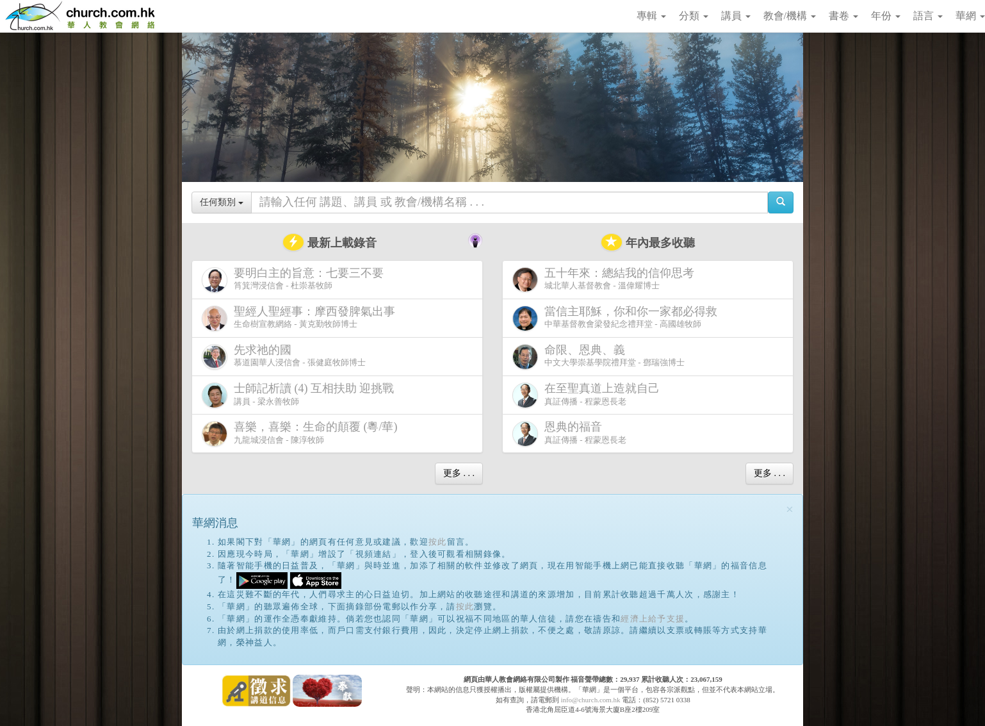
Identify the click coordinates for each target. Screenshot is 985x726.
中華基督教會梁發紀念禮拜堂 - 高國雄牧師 (617, 318)
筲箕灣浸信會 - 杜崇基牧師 (295, 280)
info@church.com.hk (590, 700)
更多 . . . (459, 473)
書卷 (843, 15)
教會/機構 (789, 15)
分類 (693, 15)
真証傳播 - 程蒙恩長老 (588, 395)
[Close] (790, 509)
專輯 (651, 15)
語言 (928, 15)
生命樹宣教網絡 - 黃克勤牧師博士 (301, 318)
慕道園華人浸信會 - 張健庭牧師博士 (284, 356)
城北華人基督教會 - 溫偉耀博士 (605, 279)
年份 (885, 15)
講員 (736, 15)
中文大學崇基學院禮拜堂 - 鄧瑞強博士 (598, 356)
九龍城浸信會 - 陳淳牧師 (302, 433)
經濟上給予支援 (653, 618)
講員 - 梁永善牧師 (301, 395)
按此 (437, 542)
